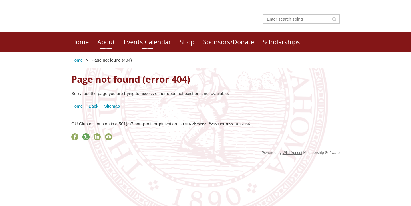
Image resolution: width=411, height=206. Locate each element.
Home (77, 60)
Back (93, 106)
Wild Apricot (292, 152)
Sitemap (112, 106)
